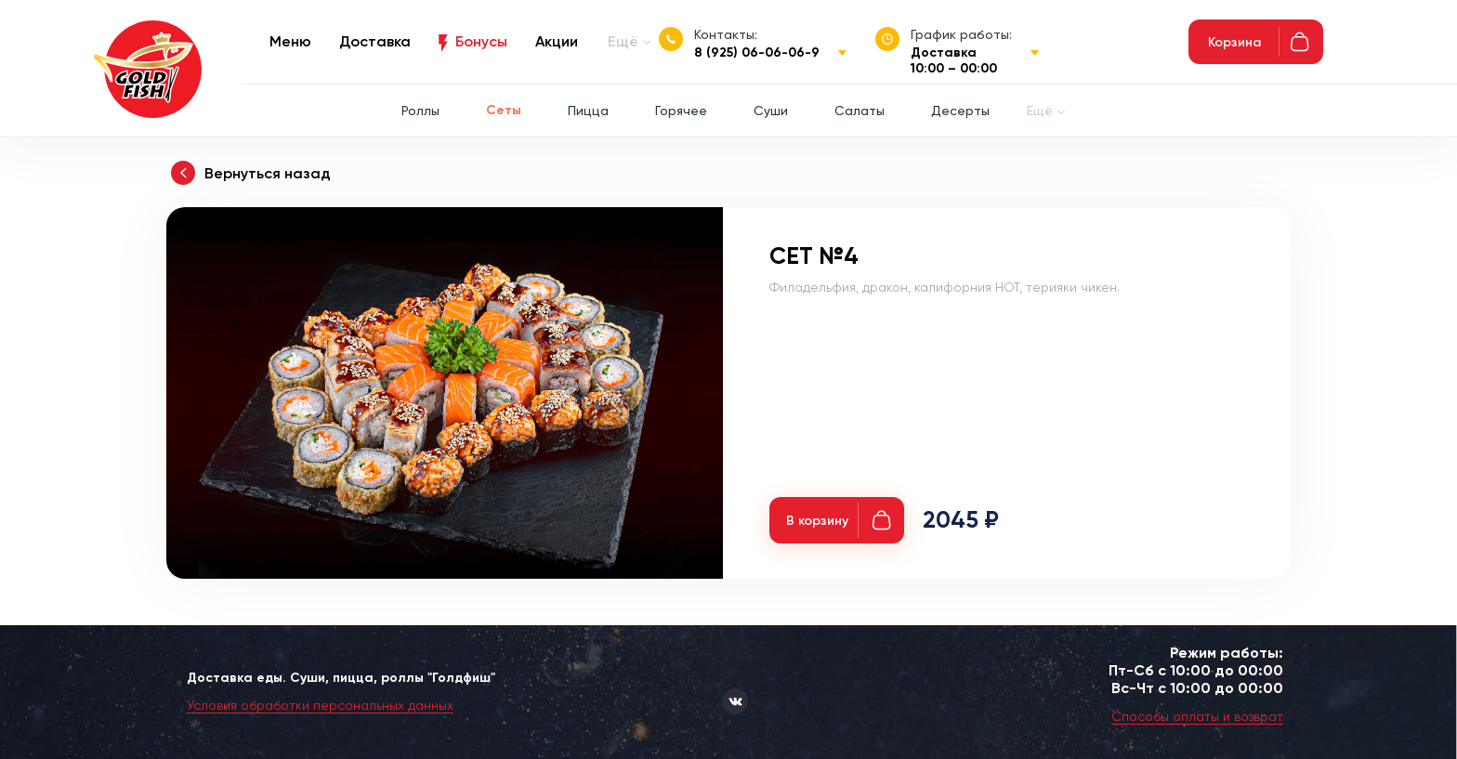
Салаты (859, 110)
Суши (771, 110)
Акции (556, 41)
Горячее (681, 110)
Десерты (960, 110)
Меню (290, 41)
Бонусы (481, 41)
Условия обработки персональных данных (320, 705)
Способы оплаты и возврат (1197, 716)
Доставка (375, 41)
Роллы (420, 110)
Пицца (588, 110)
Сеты (503, 110)
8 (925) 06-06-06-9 (757, 52)
